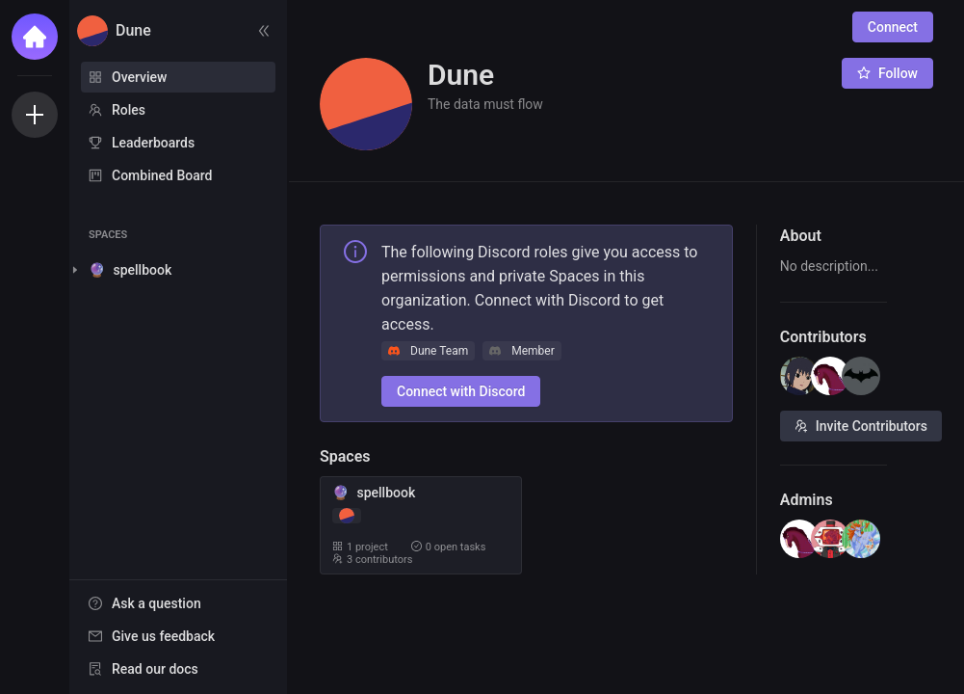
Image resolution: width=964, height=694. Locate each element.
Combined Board (162, 175)
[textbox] (833, 267)
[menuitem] (178, 77)
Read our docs (155, 669)
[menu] (178, 127)
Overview (139, 77)
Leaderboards (153, 142)
